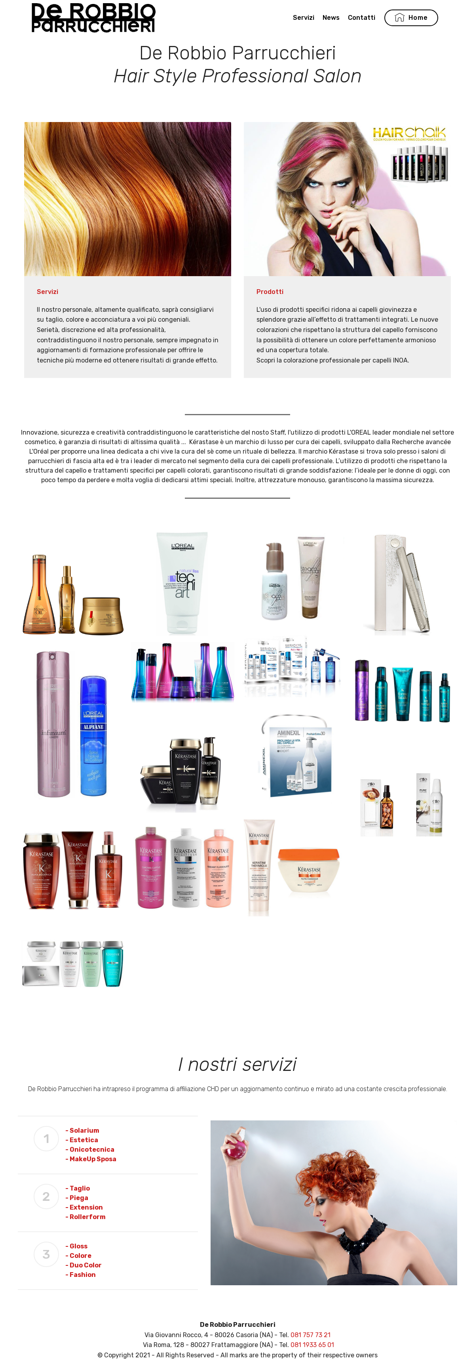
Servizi (303, 19)
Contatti (361, 19)
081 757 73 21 (311, 1335)
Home (411, 19)
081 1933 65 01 (312, 1345)
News (331, 19)
